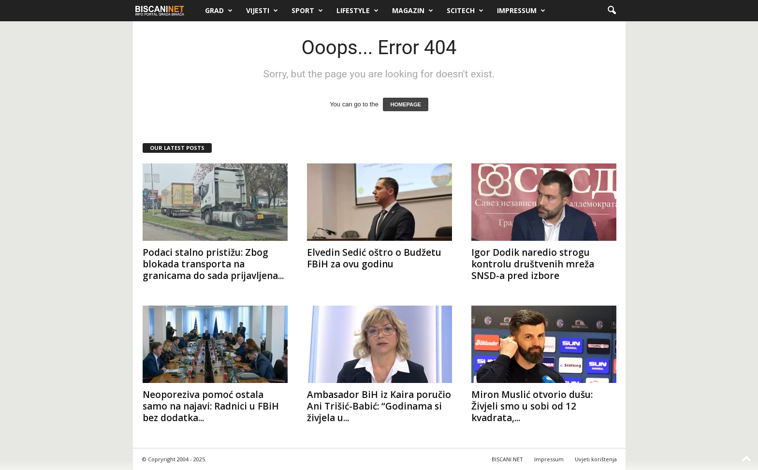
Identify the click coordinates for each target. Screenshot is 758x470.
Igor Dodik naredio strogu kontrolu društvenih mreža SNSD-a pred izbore (532, 264)
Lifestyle (357, 10)
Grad (219, 10)
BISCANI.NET (507, 459)
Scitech (465, 10)
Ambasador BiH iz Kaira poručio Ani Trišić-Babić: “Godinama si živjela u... (379, 406)
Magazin (412, 10)
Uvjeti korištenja (596, 459)
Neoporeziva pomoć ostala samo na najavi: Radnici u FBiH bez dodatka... (211, 406)
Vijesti (262, 10)
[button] (611, 10)
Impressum (521, 10)
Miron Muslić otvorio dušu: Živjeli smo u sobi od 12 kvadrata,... (532, 406)
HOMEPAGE (405, 104)
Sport (307, 10)
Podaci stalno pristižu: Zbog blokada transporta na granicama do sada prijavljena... (213, 264)
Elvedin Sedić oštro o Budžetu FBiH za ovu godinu (374, 258)
